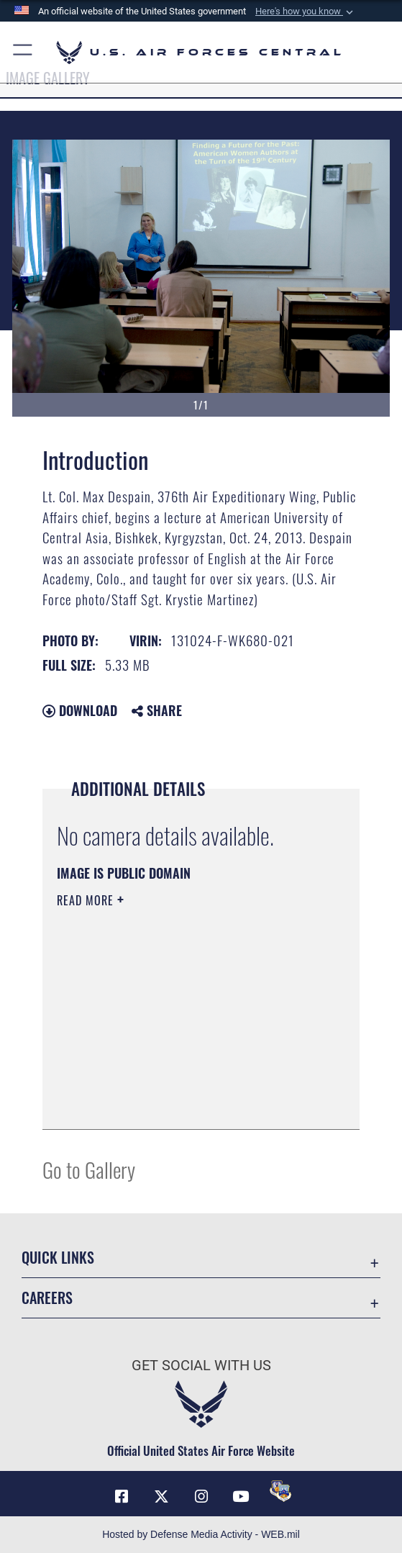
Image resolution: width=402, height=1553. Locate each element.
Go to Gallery (88, 1169)
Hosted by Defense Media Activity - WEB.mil (201, 1534)
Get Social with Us (201, 1365)
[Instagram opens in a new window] (201, 1497)
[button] (305, 11)
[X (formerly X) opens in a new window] (161, 1497)
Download (79, 710)
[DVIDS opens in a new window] (280, 1491)
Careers (47, 1297)
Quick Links (58, 1257)
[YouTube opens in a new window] (241, 1497)
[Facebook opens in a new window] (121, 1497)
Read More (87, 900)
